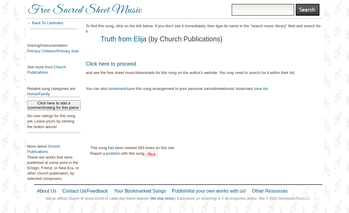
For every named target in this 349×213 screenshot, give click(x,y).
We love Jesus (162, 198)
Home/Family (38, 94)
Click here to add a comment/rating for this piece (54, 105)
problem (113, 153)
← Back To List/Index (45, 23)
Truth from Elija (123, 39)
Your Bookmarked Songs (140, 190)
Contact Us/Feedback (85, 190)
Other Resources (270, 190)
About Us (46, 190)
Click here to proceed (111, 64)
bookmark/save (122, 88)
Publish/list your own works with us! (209, 190)
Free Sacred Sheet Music (85, 10)
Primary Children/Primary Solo (53, 51)
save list (261, 88)
